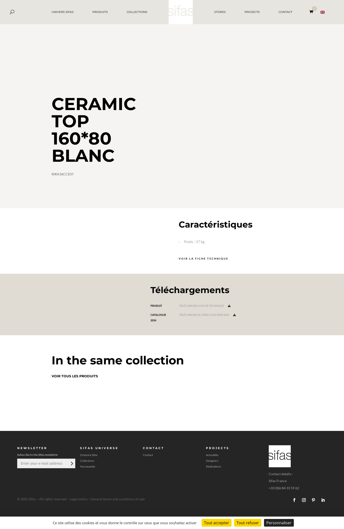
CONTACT (285, 12)
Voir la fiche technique (203, 258)
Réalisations (213, 466)
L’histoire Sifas (88, 455)
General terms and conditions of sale (118, 499)
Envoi (71, 463)
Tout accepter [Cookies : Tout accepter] (216, 522)
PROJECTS (252, 12)
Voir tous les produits (75, 376)
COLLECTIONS (137, 12)
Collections (87, 460)
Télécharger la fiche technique (205, 305)
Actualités (212, 455)
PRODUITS (100, 12)
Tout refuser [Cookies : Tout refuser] (247, 522)
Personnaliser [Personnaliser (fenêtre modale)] (278, 522)
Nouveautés (87, 466)
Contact (148, 455)
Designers (212, 460)
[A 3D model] (241, 122)
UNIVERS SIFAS (63, 12)
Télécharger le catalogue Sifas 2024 (207, 314)
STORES (220, 12)
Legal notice (78, 499)
